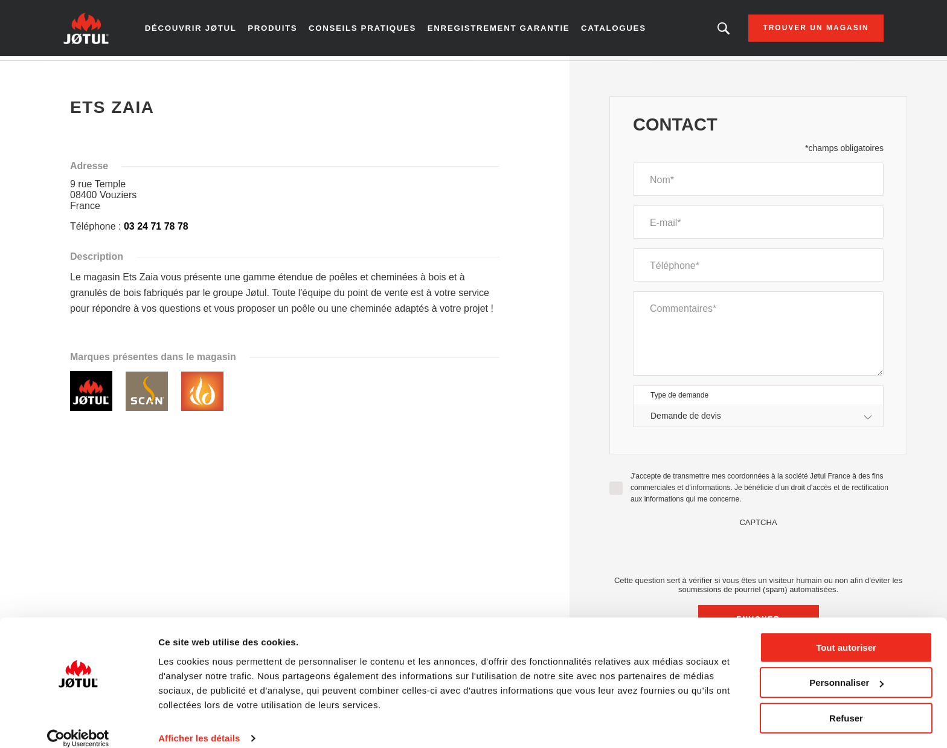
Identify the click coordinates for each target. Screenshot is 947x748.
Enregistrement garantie (499, 30)
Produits (283, 30)
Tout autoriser (846, 633)
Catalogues (608, 30)
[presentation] (758, 554)
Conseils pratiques (369, 30)
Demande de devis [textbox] (685, 419)
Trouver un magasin (800, 30)
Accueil (91, 72)
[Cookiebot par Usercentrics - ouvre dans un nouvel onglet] (78, 724)
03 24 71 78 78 (156, 230)
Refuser (846, 704)
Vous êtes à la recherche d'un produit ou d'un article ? (708, 30)
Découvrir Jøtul (204, 30)
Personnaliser (846, 668)
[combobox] (758, 419)
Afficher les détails (199, 724)
